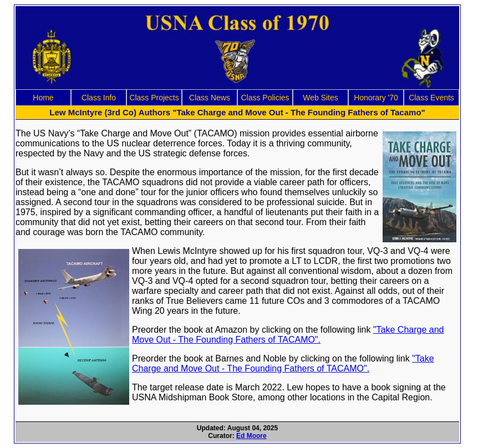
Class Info (99, 97)
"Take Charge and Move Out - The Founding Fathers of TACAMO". (288, 334)
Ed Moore (251, 436)
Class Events (431, 97)
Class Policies (265, 97)
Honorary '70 (376, 97)
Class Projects (154, 97)
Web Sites (320, 97)
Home (43, 97)
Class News (209, 97)
